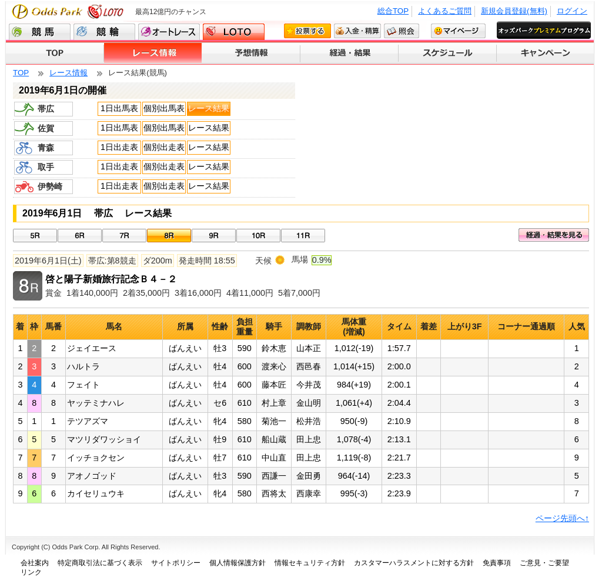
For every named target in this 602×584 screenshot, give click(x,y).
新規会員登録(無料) (514, 10)
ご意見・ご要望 (544, 562)
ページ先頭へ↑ (562, 518)
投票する (307, 31)
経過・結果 (349, 53)
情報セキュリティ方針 (310, 562)
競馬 (40, 32)
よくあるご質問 (444, 10)
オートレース (169, 32)
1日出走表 (119, 147)
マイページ (458, 31)
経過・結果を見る (554, 235)
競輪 (104, 32)
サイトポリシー (175, 562)
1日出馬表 (119, 108)
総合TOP (393, 10)
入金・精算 (357, 31)
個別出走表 (164, 147)
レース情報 (153, 53)
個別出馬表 (164, 108)
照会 (401, 31)
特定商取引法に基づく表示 (100, 562)
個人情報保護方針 (237, 562)
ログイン (572, 10)
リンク (31, 572)
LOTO (234, 32)
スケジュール (448, 53)
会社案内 (35, 562)
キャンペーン (545, 53)
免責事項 (497, 562)
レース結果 (208, 108)
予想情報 (251, 53)
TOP (55, 53)
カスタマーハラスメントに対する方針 (414, 562)
